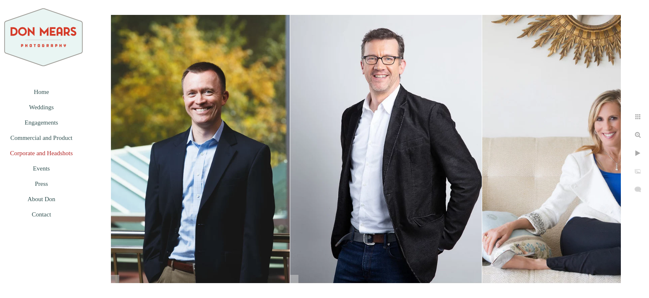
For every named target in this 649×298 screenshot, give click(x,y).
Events (41, 168)
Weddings (41, 107)
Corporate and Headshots (41, 153)
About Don (41, 199)
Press (41, 183)
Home (41, 92)
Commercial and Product (41, 138)
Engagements (41, 122)
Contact (41, 214)
